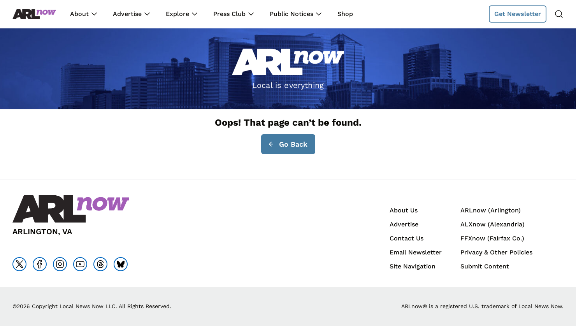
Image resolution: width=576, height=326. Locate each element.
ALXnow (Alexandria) (492, 224)
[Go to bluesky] (121, 264)
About (79, 14)
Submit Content (484, 266)
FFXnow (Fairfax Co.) (492, 238)
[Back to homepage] (34, 14)
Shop (345, 14)
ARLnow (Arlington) (490, 210)
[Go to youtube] (80, 264)
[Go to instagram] (60, 264)
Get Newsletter (517, 14)
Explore (177, 14)
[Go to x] (19, 264)
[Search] (559, 14)
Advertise (127, 14)
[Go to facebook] (40, 264)
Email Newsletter (416, 252)
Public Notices (291, 14)
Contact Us (406, 238)
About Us (404, 210)
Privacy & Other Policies (496, 252)
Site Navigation (413, 266)
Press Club (229, 14)
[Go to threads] (100, 264)
